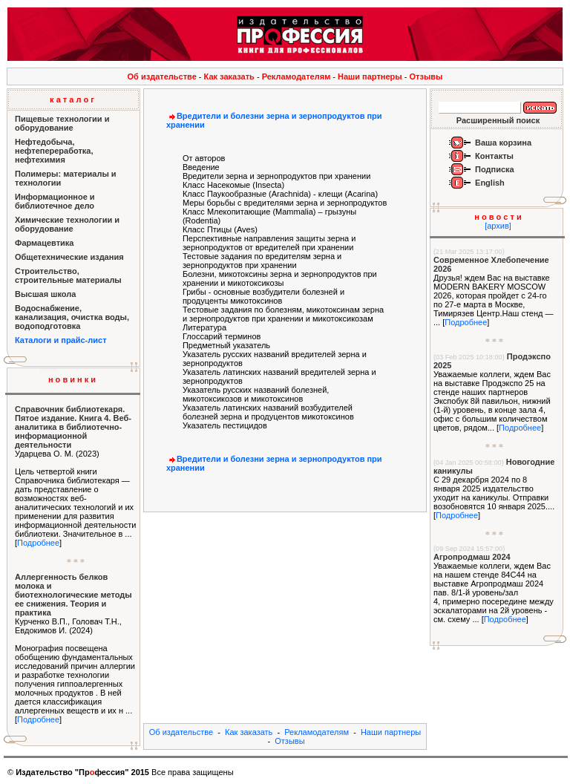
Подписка (494, 169)
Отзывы (426, 76)
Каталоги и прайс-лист (61, 340)
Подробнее (38, 542)
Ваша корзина (503, 142)
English (490, 182)
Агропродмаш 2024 (472, 556)
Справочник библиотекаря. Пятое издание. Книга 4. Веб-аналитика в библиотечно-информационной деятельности (73, 427)
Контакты (494, 155)
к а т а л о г (72, 99)
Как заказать (229, 76)
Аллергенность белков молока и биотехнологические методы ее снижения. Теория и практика (73, 594)
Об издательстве (162, 76)
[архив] (498, 225)
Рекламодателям (296, 76)
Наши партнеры (370, 76)
